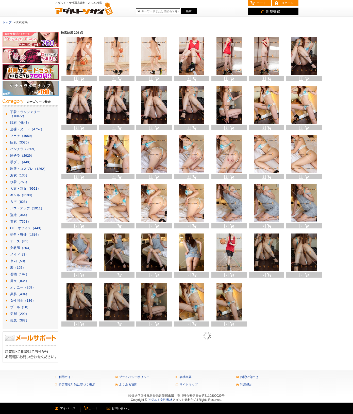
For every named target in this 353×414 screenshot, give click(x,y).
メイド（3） (19, 254)
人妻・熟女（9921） (25, 188)
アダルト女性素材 (160, 400)
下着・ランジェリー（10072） (25, 114)
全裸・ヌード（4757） (27, 129)
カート (261, 3)
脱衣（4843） (20, 122)
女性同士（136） (23, 300)
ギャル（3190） (22, 195)
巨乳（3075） (20, 142)
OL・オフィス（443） (26, 228)
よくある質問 (128, 384)
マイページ (67, 408)
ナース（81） (20, 241)
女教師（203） (21, 248)
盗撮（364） (19, 215)
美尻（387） (19, 320)
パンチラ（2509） (23, 149)
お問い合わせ (249, 377)
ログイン (287, 3)
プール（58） (20, 307)
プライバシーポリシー (134, 377)
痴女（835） (19, 281)
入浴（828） (19, 202)
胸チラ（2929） (22, 155)
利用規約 (246, 384)
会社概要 (185, 377)
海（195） (18, 267)
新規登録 (273, 11)
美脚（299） (19, 314)
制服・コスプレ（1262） (28, 169)
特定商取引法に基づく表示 (77, 384)
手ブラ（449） (21, 162)
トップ (7, 22)
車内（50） (18, 261)
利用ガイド (66, 377)
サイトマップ (188, 384)
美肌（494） (19, 294)
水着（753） (19, 182)
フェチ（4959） (22, 136)
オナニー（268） (23, 287)
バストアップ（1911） (27, 208)
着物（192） (19, 274)
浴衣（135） (19, 175)
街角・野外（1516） (25, 235)
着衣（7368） (20, 221)
